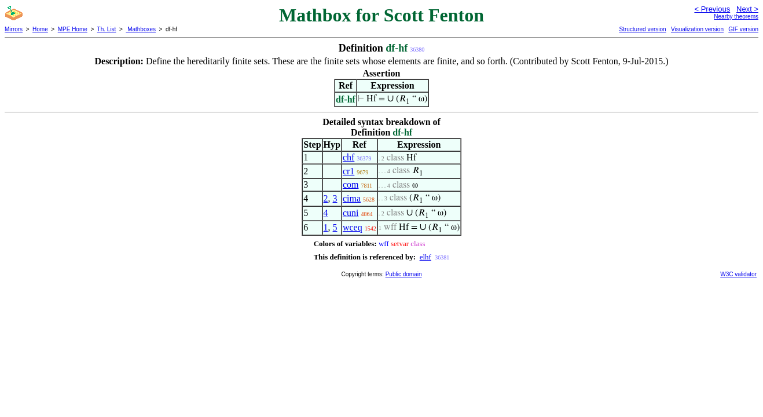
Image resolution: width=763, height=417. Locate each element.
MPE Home (72, 29)
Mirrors (14, 29)
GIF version (743, 29)
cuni (351, 213)
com (351, 184)
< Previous (712, 9)
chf (348, 157)
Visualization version (697, 29)
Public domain (404, 274)
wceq (352, 227)
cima (352, 198)
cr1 (348, 171)
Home (40, 29)
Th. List (106, 29)
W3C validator (738, 274)
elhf (425, 257)
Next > (747, 9)
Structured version (642, 29)
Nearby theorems (736, 16)
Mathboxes (141, 29)
